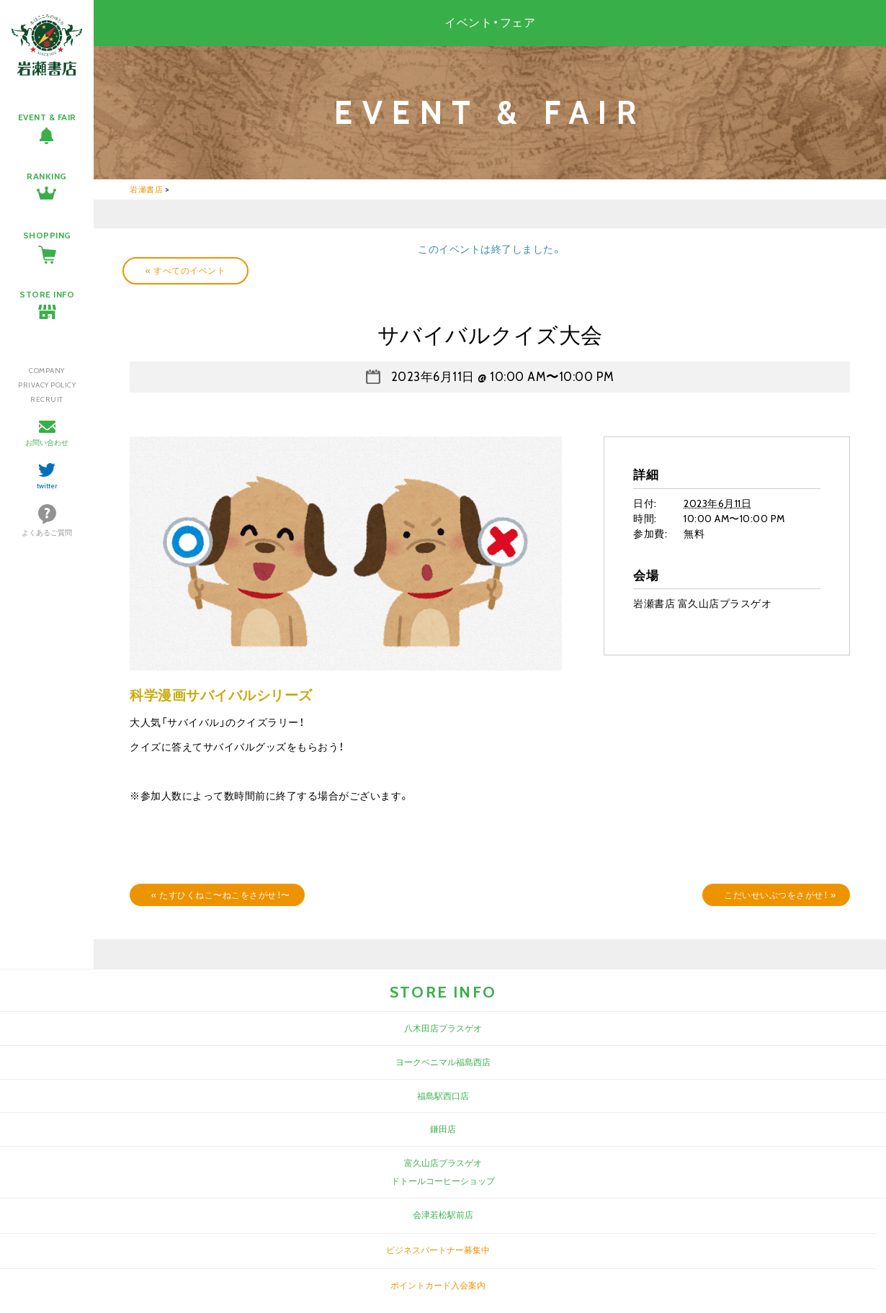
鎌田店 (443, 1129)
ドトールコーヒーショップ (443, 1180)
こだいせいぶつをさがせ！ (780, 894)
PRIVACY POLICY (47, 385)
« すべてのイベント (185, 270)
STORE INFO (46, 294)
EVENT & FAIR (47, 117)
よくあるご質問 (47, 532)
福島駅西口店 (443, 1095)
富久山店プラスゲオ (443, 1162)
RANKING (47, 176)
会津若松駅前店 (443, 1214)
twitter (47, 485)
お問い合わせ (46, 442)
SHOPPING (47, 235)
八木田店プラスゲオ (443, 1028)
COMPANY (47, 370)
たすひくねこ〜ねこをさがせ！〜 (220, 894)
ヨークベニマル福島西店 (443, 1062)
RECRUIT (46, 399)
